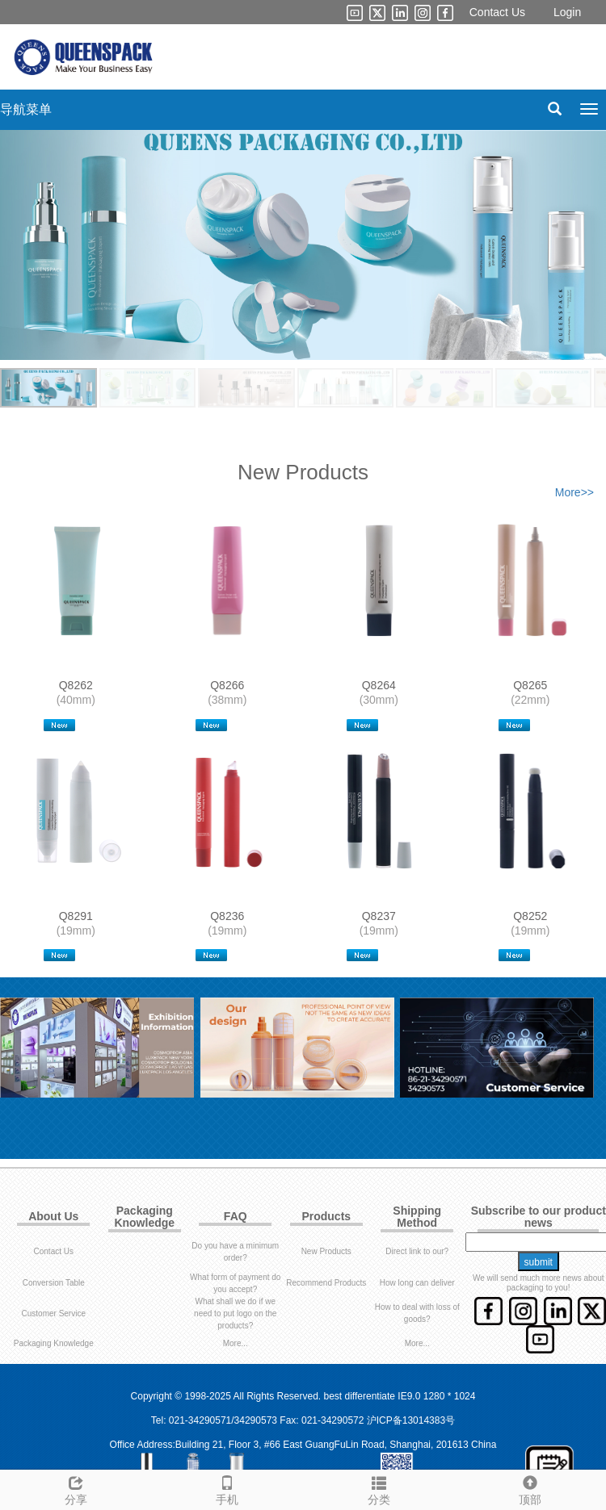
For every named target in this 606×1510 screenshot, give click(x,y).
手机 (228, 1488)
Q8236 (227, 916)
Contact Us (497, 12)
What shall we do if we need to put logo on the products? (235, 1313)
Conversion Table (54, 1282)
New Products (326, 1251)
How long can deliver (417, 1282)
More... (235, 1343)
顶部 (531, 1488)
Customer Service (54, 1313)
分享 (76, 1488)
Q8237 (379, 916)
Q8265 (530, 685)
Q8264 (379, 685)
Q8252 (530, 916)
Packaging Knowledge (54, 1343)
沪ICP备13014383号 (411, 1420)
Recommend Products (326, 1282)
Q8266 (227, 685)
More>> (574, 492)
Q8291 (76, 916)
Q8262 (76, 685)
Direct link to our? (416, 1251)
